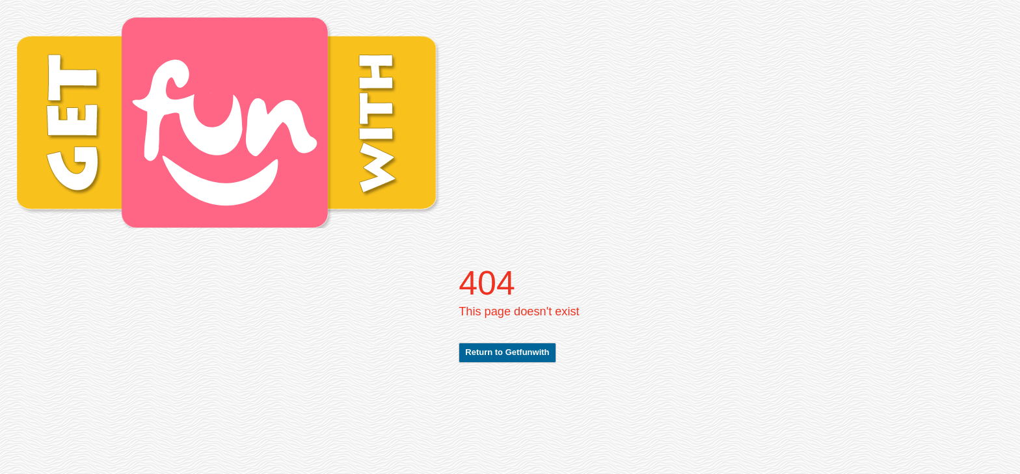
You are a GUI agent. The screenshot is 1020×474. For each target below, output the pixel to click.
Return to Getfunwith (507, 352)
